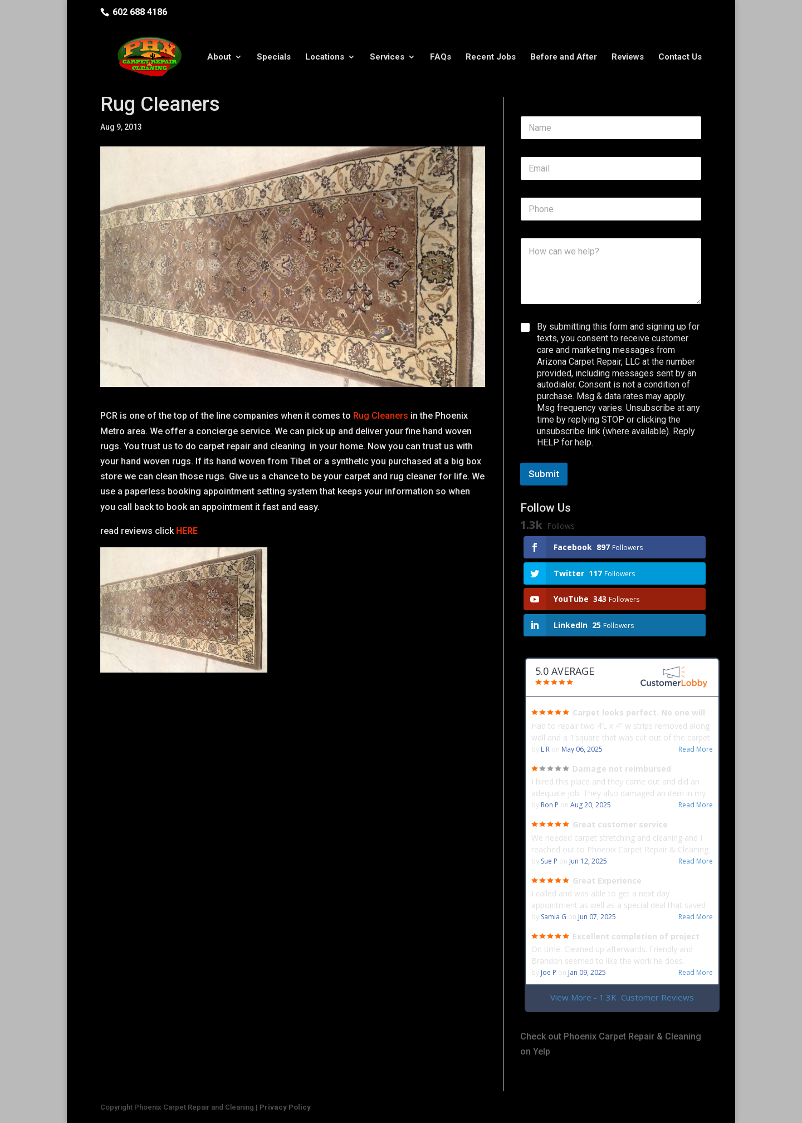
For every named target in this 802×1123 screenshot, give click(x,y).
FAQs (440, 57)
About (219, 57)
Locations (324, 57)
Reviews (628, 57)
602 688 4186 (140, 12)
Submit (544, 473)
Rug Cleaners (379, 415)
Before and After (563, 57)
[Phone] (611, 209)
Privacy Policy (285, 1107)
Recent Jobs (491, 57)
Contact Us (680, 57)
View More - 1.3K (622, 997)
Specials (274, 57)
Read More (695, 749)
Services (387, 57)
